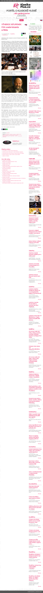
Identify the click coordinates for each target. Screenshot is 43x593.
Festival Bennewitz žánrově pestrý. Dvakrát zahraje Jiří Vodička (13, 153)
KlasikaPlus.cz (16, 141)
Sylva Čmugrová (7, 134)
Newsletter (33, 31)
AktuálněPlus (32, 83)
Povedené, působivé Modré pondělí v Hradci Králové (34, 175)
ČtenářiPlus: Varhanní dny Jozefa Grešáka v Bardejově (35, 567)
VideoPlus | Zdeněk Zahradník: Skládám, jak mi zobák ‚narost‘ (35, 254)
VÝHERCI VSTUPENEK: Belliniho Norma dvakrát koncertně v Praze (34, 521)
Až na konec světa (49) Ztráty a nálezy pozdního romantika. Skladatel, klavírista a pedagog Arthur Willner (35, 334)
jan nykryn (14, 134)
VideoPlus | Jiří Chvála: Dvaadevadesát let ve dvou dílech (34, 265)
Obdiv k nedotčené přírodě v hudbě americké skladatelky (35, 473)
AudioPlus (31, 286)
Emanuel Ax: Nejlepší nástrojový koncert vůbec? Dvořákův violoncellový (35, 232)
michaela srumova (18, 134)
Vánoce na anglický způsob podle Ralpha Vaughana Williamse (34, 437)
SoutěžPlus (13, 33)
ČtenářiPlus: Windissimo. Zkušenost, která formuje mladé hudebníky (34, 556)
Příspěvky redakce (5, 149)
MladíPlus (31, 372)
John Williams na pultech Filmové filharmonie (10, 150)
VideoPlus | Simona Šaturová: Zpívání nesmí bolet (34, 276)
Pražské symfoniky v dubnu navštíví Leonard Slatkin (11, 154)
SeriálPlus (31, 329)
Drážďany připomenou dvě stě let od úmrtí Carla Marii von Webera (35, 508)
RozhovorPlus (32, 215)
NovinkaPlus (32, 447)
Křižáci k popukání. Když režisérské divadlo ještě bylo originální (34, 416)
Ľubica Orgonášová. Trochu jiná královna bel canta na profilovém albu (35, 426)
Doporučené (32, 121)
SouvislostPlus (33, 484)
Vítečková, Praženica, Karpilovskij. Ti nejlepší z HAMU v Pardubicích (34, 376)
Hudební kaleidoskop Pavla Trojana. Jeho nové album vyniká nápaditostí (35, 451)
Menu (21, 20)
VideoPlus (31, 250)
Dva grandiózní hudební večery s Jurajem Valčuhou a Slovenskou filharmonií (35, 125)
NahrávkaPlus (32, 412)
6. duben (32, 24)
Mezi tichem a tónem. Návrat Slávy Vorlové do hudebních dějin (34, 462)
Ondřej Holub (4, 136)
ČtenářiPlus (32, 552)
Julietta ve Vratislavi (5, 155)
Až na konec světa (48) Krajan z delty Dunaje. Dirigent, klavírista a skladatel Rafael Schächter (34, 359)
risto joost (11, 134)
